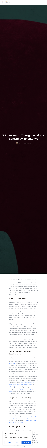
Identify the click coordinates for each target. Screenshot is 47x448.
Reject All (18, 442)
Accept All (26, 442)
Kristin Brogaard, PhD (26, 143)
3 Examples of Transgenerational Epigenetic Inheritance (23, 137)
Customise (8, 442)
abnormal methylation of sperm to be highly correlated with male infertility (22, 418)
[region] (17, 438)
